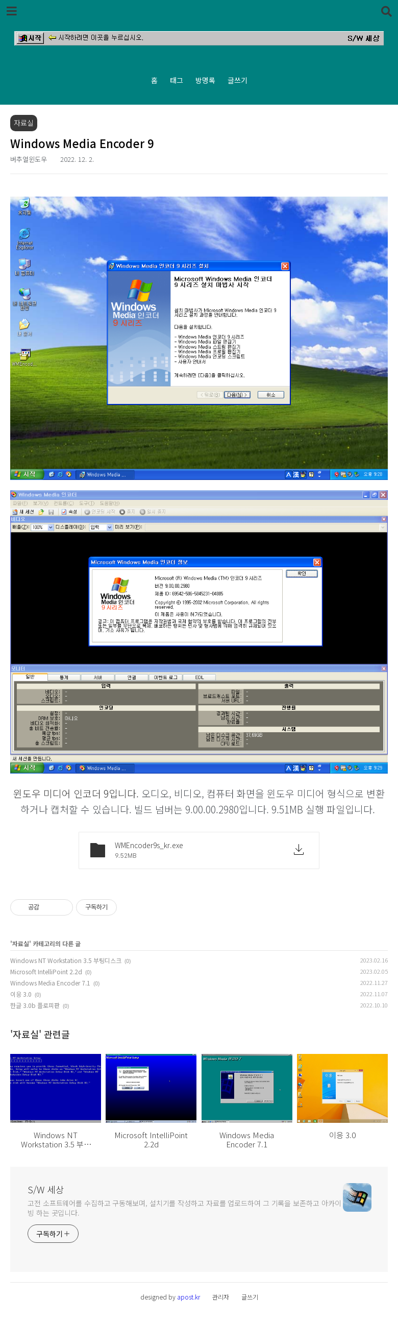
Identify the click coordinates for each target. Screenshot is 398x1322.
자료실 (20, 943)
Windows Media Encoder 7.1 (50, 982)
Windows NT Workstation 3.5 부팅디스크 (65, 960)
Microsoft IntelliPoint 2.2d (46, 971)
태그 (176, 80)
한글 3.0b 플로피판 (35, 1005)
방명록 (205, 80)
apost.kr (188, 1296)
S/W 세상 (46, 1189)
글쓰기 (237, 80)
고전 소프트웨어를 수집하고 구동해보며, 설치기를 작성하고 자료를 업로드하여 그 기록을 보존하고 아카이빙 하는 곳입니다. (184, 1208)
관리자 (220, 1296)
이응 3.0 (21, 994)
